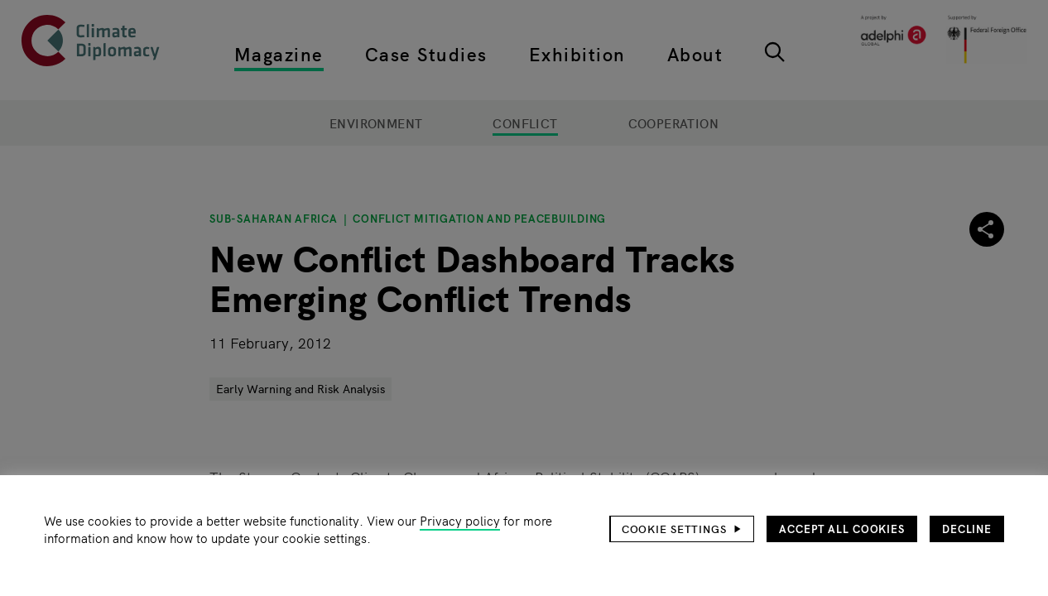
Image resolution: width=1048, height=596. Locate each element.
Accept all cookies (842, 528)
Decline (967, 528)
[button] (682, 529)
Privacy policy (460, 520)
